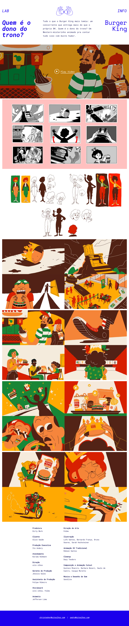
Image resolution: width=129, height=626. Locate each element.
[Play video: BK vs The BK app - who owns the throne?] (65, 71)
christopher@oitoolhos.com (52, 617)
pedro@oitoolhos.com (79, 617)
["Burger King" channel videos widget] (64, 71)
